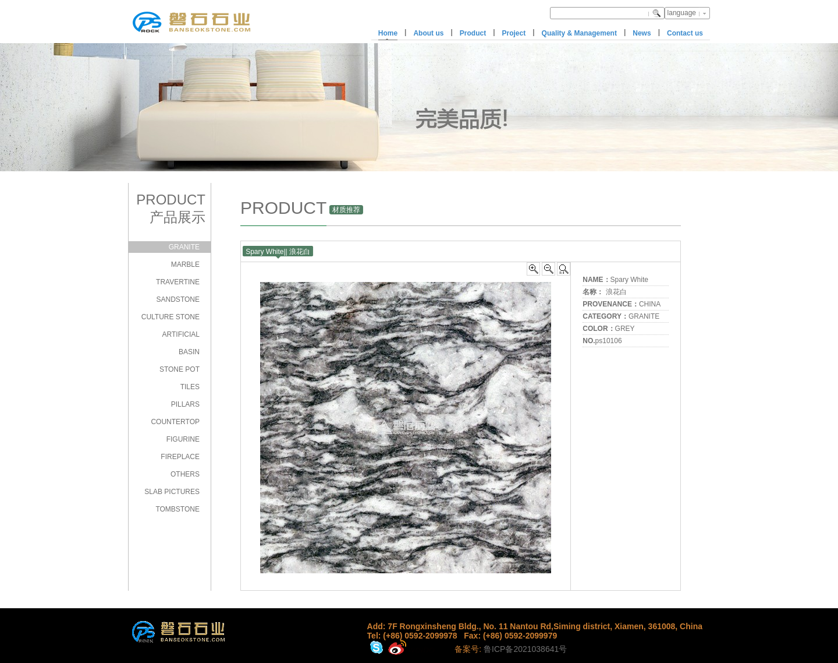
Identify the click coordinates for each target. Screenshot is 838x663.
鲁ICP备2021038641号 (525, 649)
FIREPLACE (180, 457)
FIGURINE (183, 439)
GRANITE (184, 247)
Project (514, 33)
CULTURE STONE (170, 317)
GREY (625, 329)
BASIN (189, 352)
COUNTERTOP (175, 422)
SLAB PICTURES (172, 492)
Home (387, 33)
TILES (190, 387)
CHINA (650, 304)
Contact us (685, 33)
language (681, 13)
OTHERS (185, 474)
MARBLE (185, 264)
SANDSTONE (178, 299)
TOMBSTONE (177, 509)
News (642, 33)
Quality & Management (579, 33)
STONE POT (179, 369)
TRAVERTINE (178, 282)
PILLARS (185, 404)
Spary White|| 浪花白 (278, 252)
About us (428, 33)
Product (473, 33)
